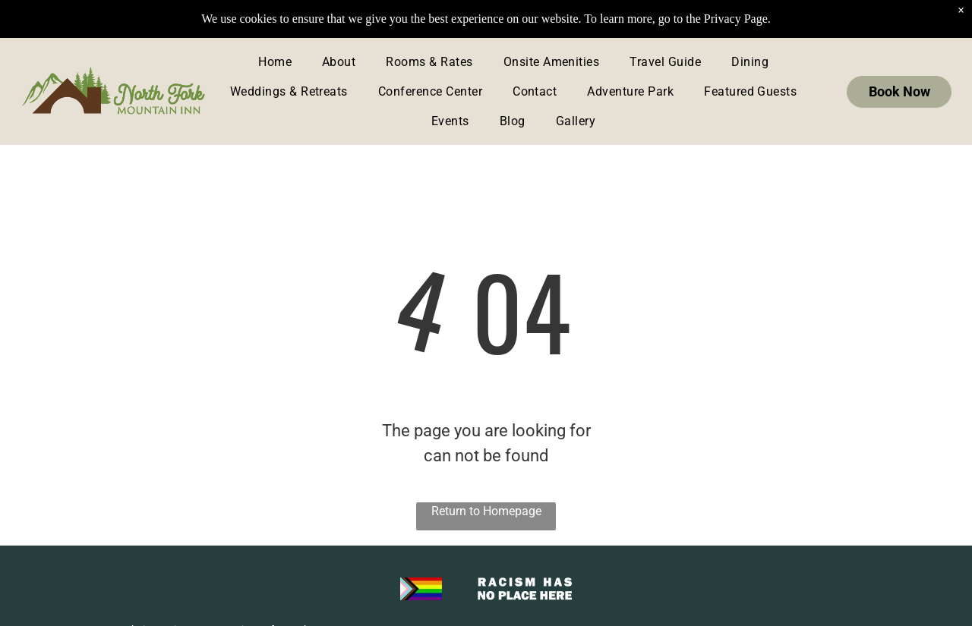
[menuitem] (275, 62)
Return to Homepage (486, 511)
